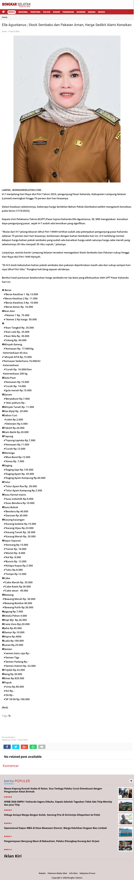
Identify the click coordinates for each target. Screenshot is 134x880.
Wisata (101, 12)
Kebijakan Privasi (87, 873)
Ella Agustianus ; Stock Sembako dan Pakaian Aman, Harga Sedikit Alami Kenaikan (67, 25)
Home (4, 17)
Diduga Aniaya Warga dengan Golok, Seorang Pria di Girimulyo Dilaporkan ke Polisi (52, 814)
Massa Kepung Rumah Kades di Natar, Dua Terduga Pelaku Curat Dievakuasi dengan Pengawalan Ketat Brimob (53, 790)
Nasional (23, 12)
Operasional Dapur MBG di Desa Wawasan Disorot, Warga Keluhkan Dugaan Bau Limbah (55, 828)
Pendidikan (68, 12)
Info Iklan (73, 873)
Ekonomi (81, 12)
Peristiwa (35, 12)
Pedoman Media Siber (57, 873)
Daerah (91, 12)
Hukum (56, 12)
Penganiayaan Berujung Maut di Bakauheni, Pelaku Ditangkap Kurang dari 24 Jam (51, 841)
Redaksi (42, 873)
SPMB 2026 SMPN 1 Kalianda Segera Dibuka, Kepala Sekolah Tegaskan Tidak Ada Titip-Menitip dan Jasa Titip (58, 803)
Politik (46, 12)
